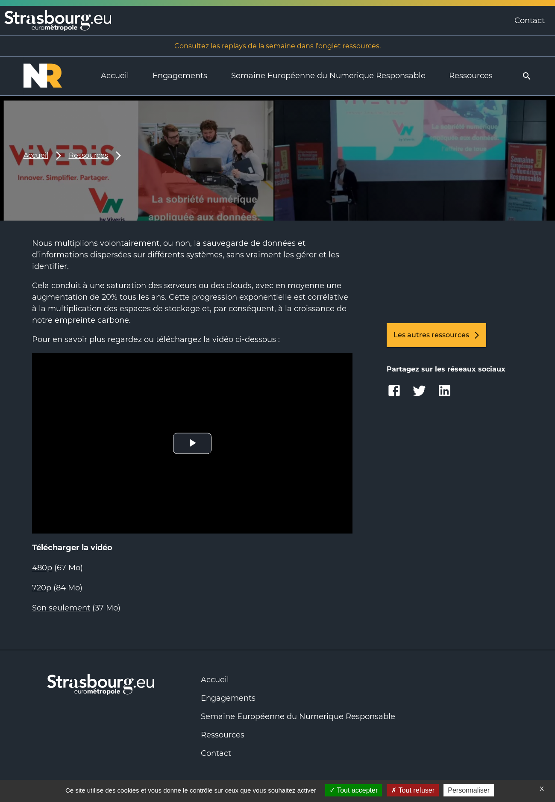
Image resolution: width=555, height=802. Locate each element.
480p (42, 567)
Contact (529, 20)
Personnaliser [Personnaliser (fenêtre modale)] (469, 790)
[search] (527, 76)
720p (41, 588)
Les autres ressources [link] (436, 335)
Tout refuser (413, 790)
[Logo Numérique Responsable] (50, 76)
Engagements (180, 75)
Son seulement (61, 608)
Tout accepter (353, 790)
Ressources (471, 75)
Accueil (115, 75)
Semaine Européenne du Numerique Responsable (328, 75)
